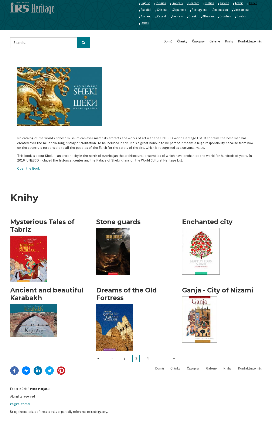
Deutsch (193, 3)
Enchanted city (207, 222)
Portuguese (199, 10)
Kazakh (162, 16)
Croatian (225, 16)
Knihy (229, 41)
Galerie (215, 41)
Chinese (162, 10)
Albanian (208, 16)
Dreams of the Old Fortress (126, 294)
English (145, 3)
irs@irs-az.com (20, 404)
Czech (253, 3)
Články (182, 41)
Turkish (224, 3)
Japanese (179, 10)
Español (146, 10)
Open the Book (28, 168)
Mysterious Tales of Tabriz (42, 225)
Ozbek (145, 23)
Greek (192, 16)
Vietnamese (241, 10)
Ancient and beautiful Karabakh (47, 294)
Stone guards (118, 222)
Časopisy (198, 41)
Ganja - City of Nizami (217, 290)
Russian (161, 3)
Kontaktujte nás (250, 41)
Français (177, 3)
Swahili (241, 16)
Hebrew (177, 16)
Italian (209, 3)
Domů (168, 41)
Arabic (239, 3)
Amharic (146, 16)
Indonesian (220, 10)
